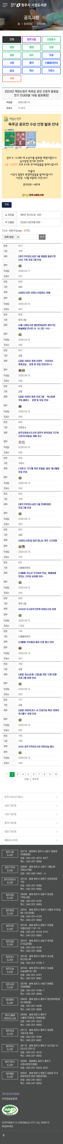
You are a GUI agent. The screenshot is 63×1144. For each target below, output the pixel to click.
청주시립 (31, 39)
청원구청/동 (10, 831)
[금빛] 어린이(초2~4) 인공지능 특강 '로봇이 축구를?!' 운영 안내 (38, 712)
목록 (7, 204)
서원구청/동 (10, 814)
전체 (12, 39)
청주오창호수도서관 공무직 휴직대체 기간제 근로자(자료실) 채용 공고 (38, 434)
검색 (42, 237)
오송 (51, 55)
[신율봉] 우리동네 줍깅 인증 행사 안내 (36, 642)
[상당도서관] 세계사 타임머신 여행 (34, 292)
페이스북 (3, 1135)
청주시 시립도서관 (36, 5)
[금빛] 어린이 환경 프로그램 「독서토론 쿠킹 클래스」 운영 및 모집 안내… (36, 398)
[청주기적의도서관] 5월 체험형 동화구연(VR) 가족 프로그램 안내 (37, 258)
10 (56, 774)
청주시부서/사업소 (14, 797)
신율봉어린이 (51, 62)
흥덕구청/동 (10, 823)
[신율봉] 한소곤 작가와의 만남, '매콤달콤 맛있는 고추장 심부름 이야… (37, 575)
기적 (12, 78)
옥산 (31, 70)
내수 (31, 55)
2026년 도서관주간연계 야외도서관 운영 (37, 609)
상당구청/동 (10, 805)
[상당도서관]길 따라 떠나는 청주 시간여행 (37, 540)
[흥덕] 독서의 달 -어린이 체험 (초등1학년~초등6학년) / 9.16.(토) (33, 215)
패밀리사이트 (11, 840)
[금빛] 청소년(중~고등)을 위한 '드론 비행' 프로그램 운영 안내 (37, 676)
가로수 (51, 70)
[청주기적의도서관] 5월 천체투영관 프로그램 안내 (34, 506)
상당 (12, 47)
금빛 (12, 55)
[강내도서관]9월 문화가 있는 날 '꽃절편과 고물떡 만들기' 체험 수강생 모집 (33, 222)
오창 (51, 47)
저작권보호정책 (9, 1099)
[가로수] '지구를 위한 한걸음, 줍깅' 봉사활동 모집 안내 (38, 470)
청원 (31, 47)
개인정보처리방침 (10, 1094)
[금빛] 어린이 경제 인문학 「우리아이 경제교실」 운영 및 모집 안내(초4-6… (36, 363)
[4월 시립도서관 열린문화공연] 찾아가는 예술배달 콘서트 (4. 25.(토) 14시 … (37, 327)
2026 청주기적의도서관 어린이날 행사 (36, 746)
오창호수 (51, 39)
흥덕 (31, 62)
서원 (12, 62)
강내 (12, 70)
